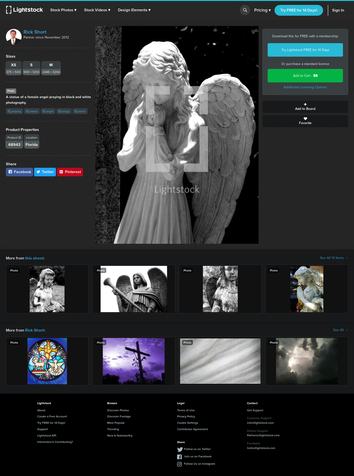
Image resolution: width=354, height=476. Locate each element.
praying (14, 111)
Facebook (19, 172)
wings (64, 111)
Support (42, 428)
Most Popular (116, 422)
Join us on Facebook (197, 456)
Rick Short (35, 32)
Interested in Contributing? (55, 441)
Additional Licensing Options (305, 87)
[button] (64, 10)
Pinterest (70, 172)
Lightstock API (46, 435)
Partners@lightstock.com (263, 435)
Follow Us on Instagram (199, 463)
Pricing (262, 10)
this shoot (33, 258)
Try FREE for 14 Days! (298, 10)
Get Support (255, 410)
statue (32, 111)
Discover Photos (118, 410)
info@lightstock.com (260, 422)
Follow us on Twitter (197, 448)
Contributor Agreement (192, 428)
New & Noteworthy (119, 435)
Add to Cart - (305, 75)
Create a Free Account (52, 416)
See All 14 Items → (334, 258)
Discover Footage (119, 416)
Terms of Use (186, 410)
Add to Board (305, 107)
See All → (340, 329)
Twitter (45, 172)
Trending (113, 428)
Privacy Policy (186, 416)
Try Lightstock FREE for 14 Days (305, 49)
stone (80, 111)
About (41, 410)
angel (48, 111)
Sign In (338, 10)
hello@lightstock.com (261, 447)
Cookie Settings (187, 422)
